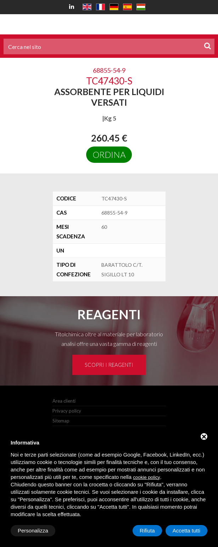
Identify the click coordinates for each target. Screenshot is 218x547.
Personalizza (33, 530)
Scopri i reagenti (109, 364)
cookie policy (146, 477)
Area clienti (64, 401)
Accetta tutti (186, 530)
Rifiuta (147, 530)
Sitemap (60, 421)
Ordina (109, 154)
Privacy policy (66, 411)
